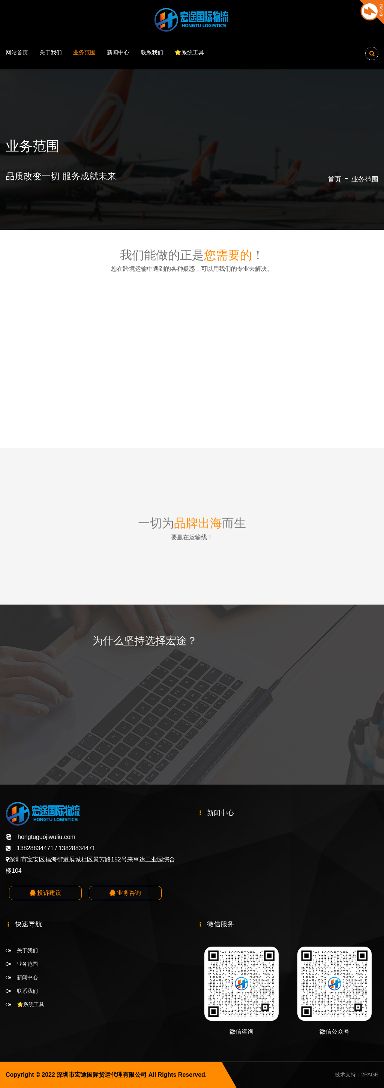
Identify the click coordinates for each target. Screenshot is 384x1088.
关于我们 (50, 52)
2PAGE (369, 1074)
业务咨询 (125, 893)
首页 (334, 179)
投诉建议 (45, 893)
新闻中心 (118, 52)
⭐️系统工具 (189, 52)
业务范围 (84, 52)
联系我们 (152, 52)
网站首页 (17, 52)
